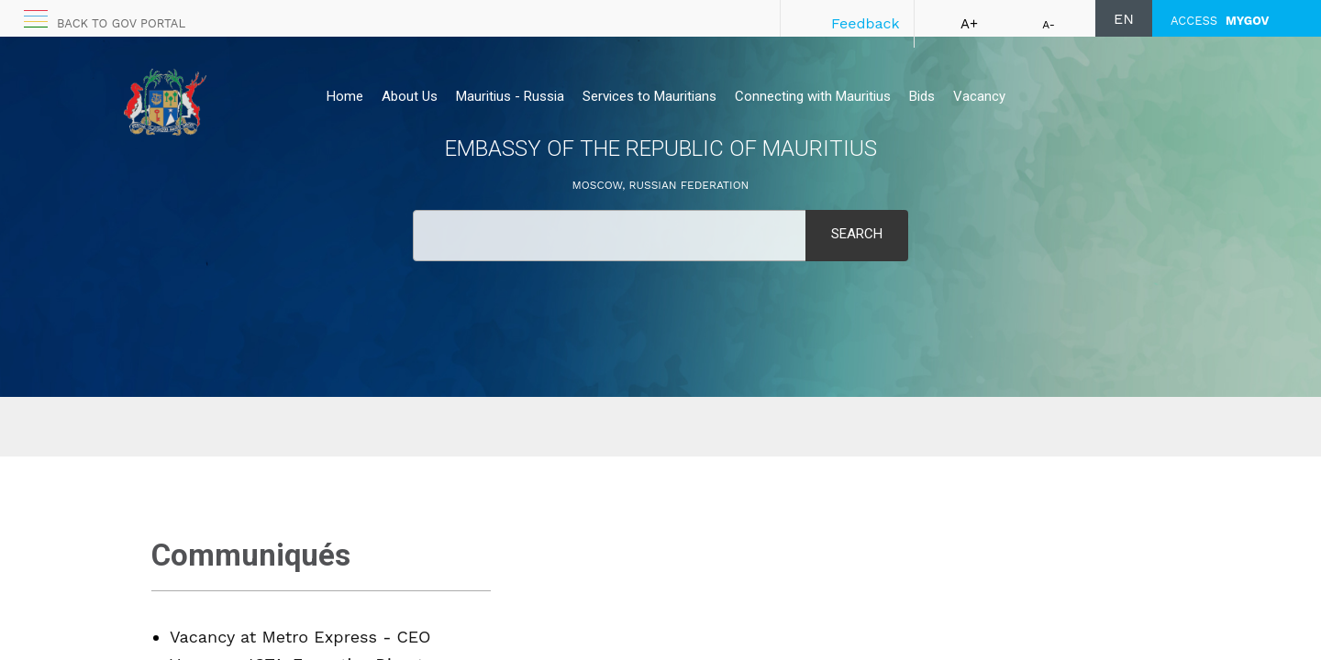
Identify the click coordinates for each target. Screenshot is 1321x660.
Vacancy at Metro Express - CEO (300, 636)
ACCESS (1220, 21)
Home (345, 96)
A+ (969, 24)
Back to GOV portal (121, 23)
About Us (410, 96)
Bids (922, 96)
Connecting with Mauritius (813, 96)
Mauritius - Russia (510, 96)
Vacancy (979, 96)
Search (857, 234)
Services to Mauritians (649, 96)
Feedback (865, 23)
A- (1048, 24)
